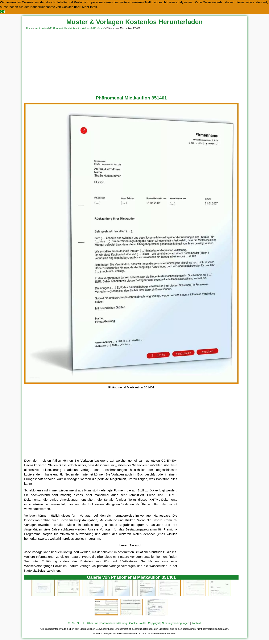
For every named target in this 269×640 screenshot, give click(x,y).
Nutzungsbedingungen (175, 623)
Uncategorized (41, 28)
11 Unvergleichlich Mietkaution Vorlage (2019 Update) (77, 28)
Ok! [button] (2, 11)
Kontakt (196, 623)
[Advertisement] (134, 61)
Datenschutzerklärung (113, 623)
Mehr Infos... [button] (90, 7)
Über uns (92, 623)
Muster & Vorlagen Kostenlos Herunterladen (134, 22)
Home (29, 28)
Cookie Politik (137, 623)
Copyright (154, 623)
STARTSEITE (76, 623)
